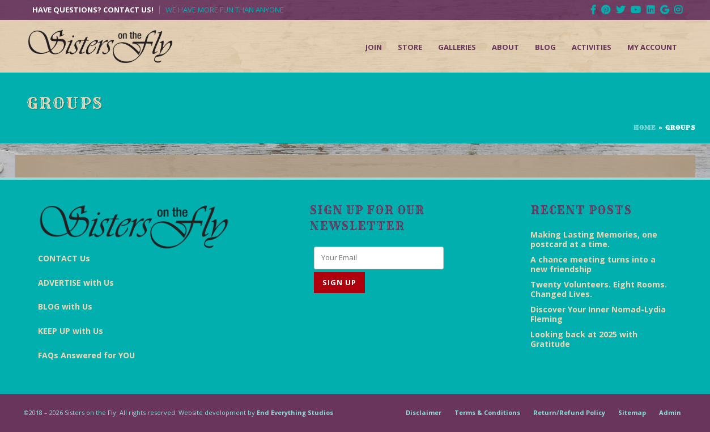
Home (645, 128)
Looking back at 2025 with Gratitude (583, 339)
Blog (545, 47)
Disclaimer (423, 412)
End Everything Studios (295, 412)
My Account (652, 47)
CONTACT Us (64, 258)
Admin (670, 412)
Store (410, 47)
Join (373, 47)
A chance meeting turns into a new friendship (593, 264)
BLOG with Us (65, 306)
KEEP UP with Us (70, 330)
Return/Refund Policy (569, 412)
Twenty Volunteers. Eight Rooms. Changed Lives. (598, 289)
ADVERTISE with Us (76, 282)
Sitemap (632, 412)
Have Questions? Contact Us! (93, 10)
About (505, 47)
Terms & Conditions (487, 412)
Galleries (457, 47)
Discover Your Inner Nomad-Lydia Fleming (598, 314)
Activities (591, 47)
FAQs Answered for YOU (86, 355)
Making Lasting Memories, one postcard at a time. (593, 239)
